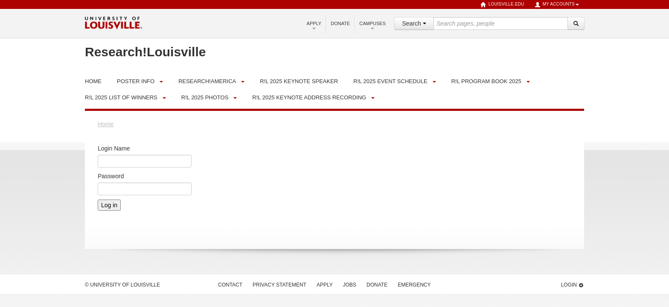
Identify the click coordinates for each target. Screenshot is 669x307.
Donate (340, 23)
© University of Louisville (122, 285)
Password (111, 176)
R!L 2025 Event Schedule (390, 81)
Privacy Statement (279, 285)
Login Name (114, 148)
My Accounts (557, 5)
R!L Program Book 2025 (486, 81)
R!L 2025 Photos (205, 97)
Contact (230, 285)
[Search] (576, 23)
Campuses (372, 25)
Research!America (207, 81)
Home (105, 124)
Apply (314, 25)
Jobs (349, 285)
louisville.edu (502, 5)
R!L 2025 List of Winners (121, 97)
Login (572, 285)
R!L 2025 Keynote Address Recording (309, 97)
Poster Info (135, 81)
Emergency (414, 285)
